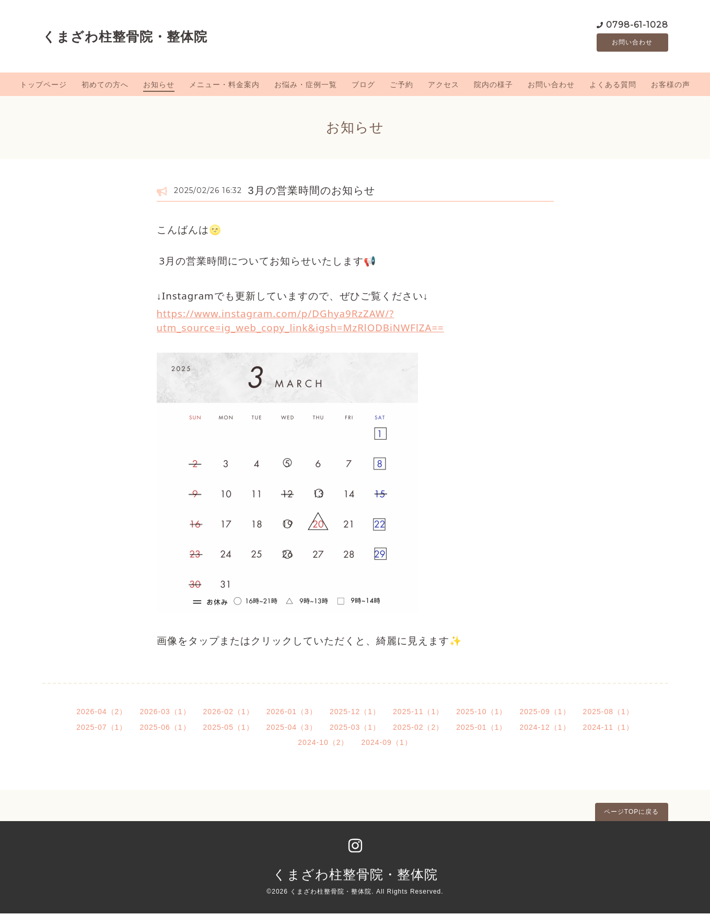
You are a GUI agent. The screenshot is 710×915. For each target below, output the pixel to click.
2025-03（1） (355, 729)
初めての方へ (105, 86)
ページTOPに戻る (631, 813)
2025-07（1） (101, 729)
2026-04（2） (101, 713)
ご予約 (401, 86)
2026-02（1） (228, 713)
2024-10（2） (323, 744)
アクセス (443, 86)
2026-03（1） (164, 713)
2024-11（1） (608, 729)
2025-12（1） (355, 713)
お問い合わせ (632, 43)
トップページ (43, 86)
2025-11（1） (418, 713)
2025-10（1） (481, 713)
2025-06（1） (164, 729)
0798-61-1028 (637, 25)
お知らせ (158, 86)
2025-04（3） (291, 729)
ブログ (363, 86)
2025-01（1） (481, 729)
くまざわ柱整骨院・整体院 (124, 37)
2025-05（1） (228, 729)
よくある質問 (612, 86)
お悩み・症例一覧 (305, 86)
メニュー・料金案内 (224, 86)
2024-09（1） (387, 744)
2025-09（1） (544, 713)
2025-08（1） (608, 713)
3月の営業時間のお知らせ (311, 192)
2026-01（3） (291, 713)
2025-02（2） (418, 729)
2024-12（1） (544, 729)
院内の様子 (493, 86)
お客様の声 (670, 86)
